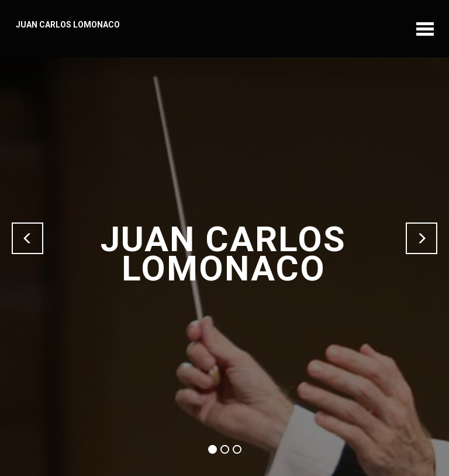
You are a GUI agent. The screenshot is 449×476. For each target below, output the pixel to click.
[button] (27, 238)
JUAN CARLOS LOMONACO (68, 24)
